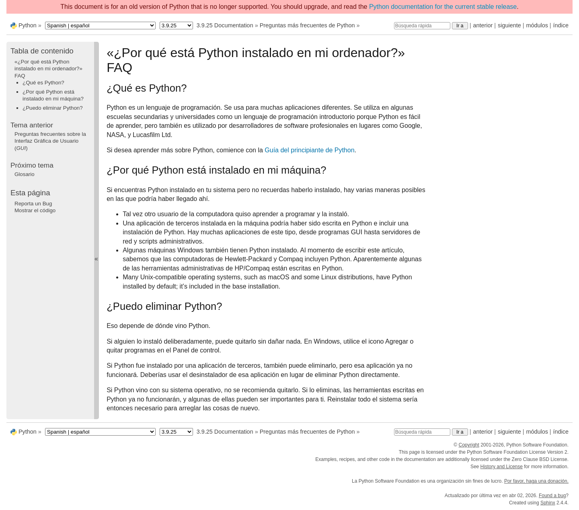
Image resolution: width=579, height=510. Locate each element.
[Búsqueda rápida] (422, 25)
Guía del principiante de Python (309, 150)
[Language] (100, 25)
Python (27, 25)
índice (561, 25)
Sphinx (547, 503)
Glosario (24, 174)
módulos (537, 25)
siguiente (509, 25)
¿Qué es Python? (43, 83)
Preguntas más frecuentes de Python (307, 25)
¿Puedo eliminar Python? (53, 108)
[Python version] (176, 25)
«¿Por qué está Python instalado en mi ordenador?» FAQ (48, 69)
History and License (501, 466)
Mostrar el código (34, 210)
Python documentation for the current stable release (443, 6)
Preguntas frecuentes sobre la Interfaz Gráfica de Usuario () (50, 141)
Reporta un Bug (33, 204)
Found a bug (552, 495)
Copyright (468, 445)
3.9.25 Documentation (225, 25)
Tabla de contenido (42, 51)
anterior (483, 25)
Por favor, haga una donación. (536, 481)
